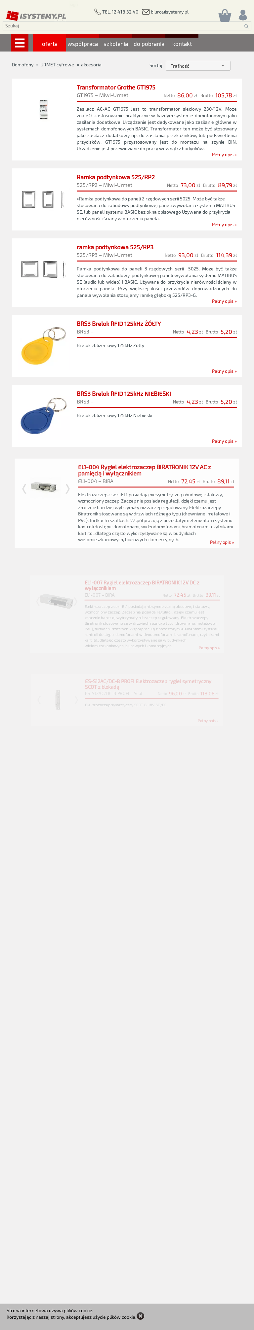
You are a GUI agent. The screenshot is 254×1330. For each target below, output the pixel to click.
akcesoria (91, 64)
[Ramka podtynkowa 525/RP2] (127, 199)
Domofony (22, 64)
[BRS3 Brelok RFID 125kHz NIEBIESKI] (127, 426)
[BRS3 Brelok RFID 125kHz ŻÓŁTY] (126, 350)
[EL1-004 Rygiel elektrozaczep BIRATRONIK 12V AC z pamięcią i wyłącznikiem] (127, 517)
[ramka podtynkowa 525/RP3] (127, 272)
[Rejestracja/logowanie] (242, 13)
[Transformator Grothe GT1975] (127, 118)
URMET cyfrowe (57, 64)
